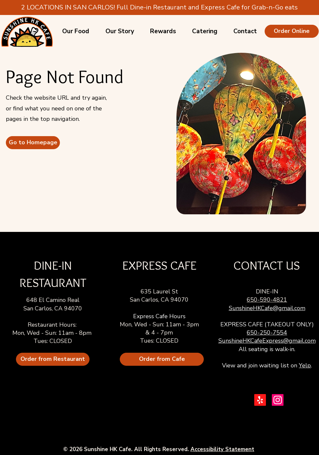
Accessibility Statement (222, 449)
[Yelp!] (260, 400)
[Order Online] (292, 31)
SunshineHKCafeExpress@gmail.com (267, 341)
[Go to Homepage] (33, 142)
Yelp (305, 365)
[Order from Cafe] (162, 359)
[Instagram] (278, 400)
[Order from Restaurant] (53, 359)
